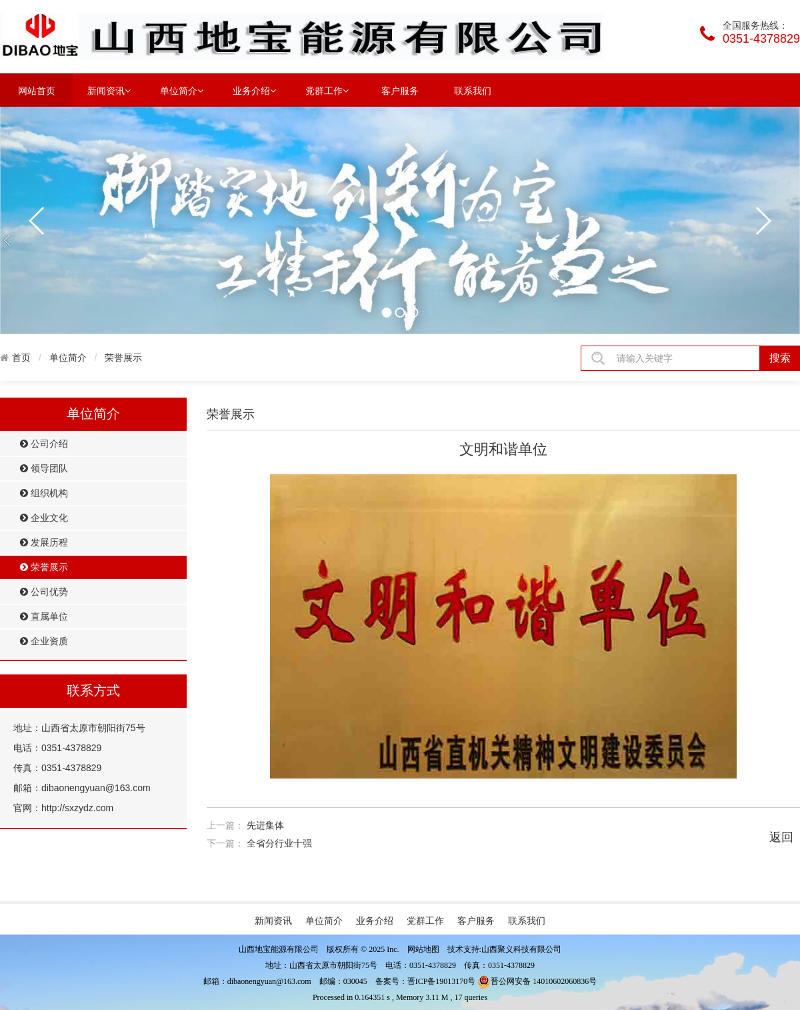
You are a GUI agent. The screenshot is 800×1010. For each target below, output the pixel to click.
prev (37, 221)
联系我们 (472, 90)
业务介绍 (254, 90)
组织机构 (44, 493)
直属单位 (44, 616)
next (763, 221)
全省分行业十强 (279, 843)
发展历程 (44, 542)
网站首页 (36, 90)
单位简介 (181, 90)
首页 (21, 357)
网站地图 (423, 949)
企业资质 (44, 641)
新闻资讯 (109, 90)
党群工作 (327, 90)
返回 (781, 837)
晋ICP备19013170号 (441, 981)
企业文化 (44, 518)
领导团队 (44, 468)
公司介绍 (44, 444)
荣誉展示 (123, 357)
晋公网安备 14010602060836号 (537, 981)
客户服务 (400, 90)
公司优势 (44, 592)
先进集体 (265, 825)
